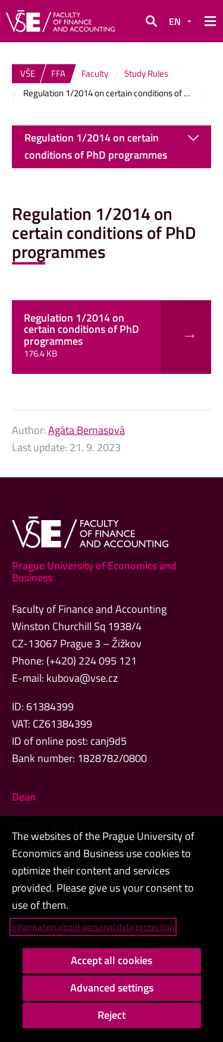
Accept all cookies (111, 960)
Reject (111, 1015)
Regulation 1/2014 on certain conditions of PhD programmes (111, 146)
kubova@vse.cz (82, 678)
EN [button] (175, 21)
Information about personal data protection (93, 927)
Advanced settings (111, 988)
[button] (151, 21)
